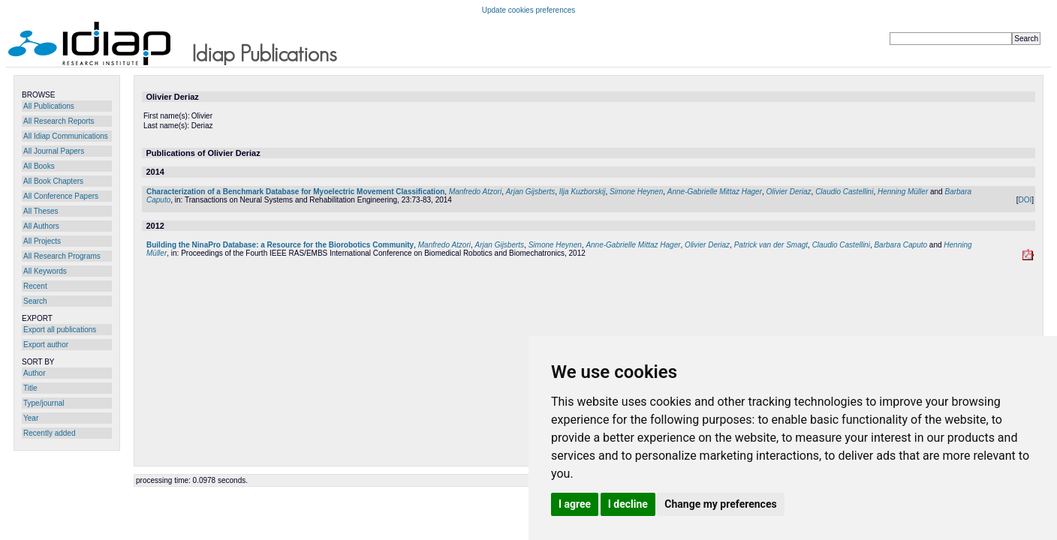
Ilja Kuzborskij (582, 192)
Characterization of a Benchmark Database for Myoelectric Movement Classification (295, 192)
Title (30, 388)
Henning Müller (903, 192)
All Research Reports (58, 121)
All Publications (48, 106)
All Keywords (45, 271)
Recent (35, 286)
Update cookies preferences (529, 10)
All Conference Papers (60, 196)
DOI (1024, 200)
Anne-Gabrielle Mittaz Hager (714, 192)
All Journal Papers (53, 151)
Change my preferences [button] (720, 504)
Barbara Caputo (900, 245)
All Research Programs (62, 256)
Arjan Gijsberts (531, 192)
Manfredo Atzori (475, 192)
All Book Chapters (53, 181)
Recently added (49, 433)
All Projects (42, 241)
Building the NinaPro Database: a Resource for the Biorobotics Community (280, 245)
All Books (39, 166)
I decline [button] (628, 504)
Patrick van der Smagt (771, 245)
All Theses (41, 211)
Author (34, 373)
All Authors (41, 226)
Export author (45, 344)
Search (35, 301)
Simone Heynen (636, 192)
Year (30, 418)
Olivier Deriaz (789, 192)
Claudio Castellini (844, 192)
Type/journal (43, 403)
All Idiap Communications (65, 136)
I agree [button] (575, 504)
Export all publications (59, 330)
